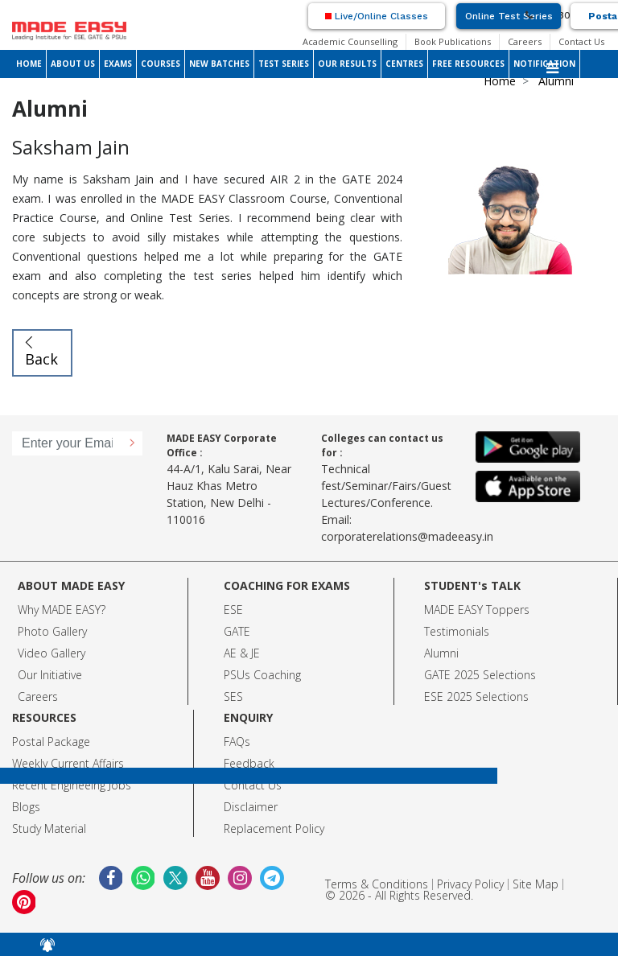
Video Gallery (51, 653)
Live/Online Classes (376, 16)
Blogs (26, 806)
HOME (29, 63)
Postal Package (51, 741)
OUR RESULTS (347, 63)
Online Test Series (509, 16)
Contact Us (581, 41)
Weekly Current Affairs (68, 763)
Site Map (535, 884)
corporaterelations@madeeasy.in (407, 536)
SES (233, 696)
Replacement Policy (274, 828)
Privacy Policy (470, 884)
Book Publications (452, 41)
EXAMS (118, 63)
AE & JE (242, 653)
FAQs (237, 741)
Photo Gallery (52, 631)
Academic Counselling (350, 41)
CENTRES (404, 63)
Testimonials (456, 631)
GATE (237, 631)
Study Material (49, 828)
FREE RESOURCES (468, 63)
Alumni (441, 653)
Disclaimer (251, 806)
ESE (233, 609)
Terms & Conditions (376, 884)
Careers (525, 41)
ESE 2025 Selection (473, 696)
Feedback (249, 763)
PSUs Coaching (262, 674)
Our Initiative (50, 674)
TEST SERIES (283, 63)
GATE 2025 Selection (477, 674)
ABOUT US (73, 63)
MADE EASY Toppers (476, 609)
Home (500, 81)
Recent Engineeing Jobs (71, 785)
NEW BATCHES (219, 63)
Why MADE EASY (59, 609)
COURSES (160, 63)
